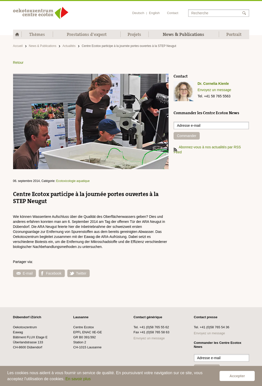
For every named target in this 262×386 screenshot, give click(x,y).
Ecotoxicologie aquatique (73, 181)
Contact (172, 13)
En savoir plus (78, 379)
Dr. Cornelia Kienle (213, 84)
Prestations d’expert (87, 34)
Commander (186, 136)
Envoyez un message (214, 90)
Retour (18, 62)
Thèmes (37, 34)
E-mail (25, 273)
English (154, 13)
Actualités (69, 46)
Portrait (233, 34)
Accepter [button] (237, 376)
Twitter (77, 273)
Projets (134, 34)
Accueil (18, 46)
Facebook (51, 273)
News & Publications (183, 34)
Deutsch (138, 13)
